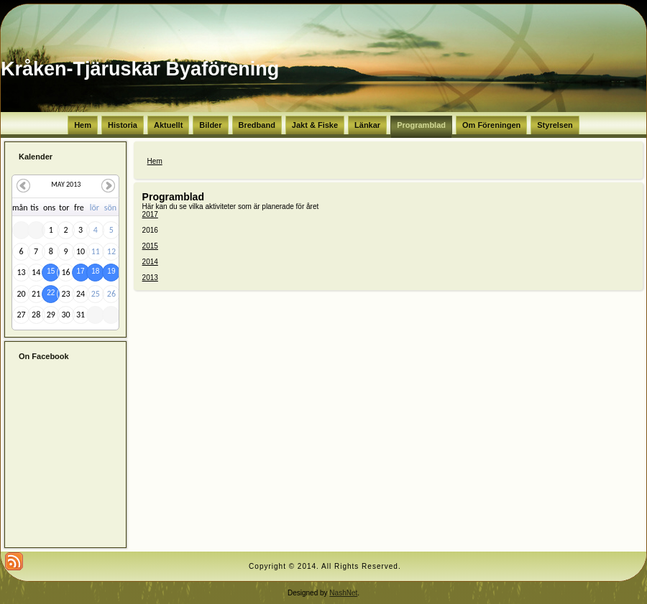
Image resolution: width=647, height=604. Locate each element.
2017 (150, 214)
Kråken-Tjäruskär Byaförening (140, 69)
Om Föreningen (491, 125)
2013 (150, 278)
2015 (150, 246)
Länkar (367, 125)
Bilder (210, 125)
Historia (122, 125)
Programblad (421, 125)
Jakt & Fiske (315, 125)
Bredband (257, 125)
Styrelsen (555, 125)
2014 (150, 262)
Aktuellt (168, 125)
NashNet (343, 593)
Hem (82, 125)
